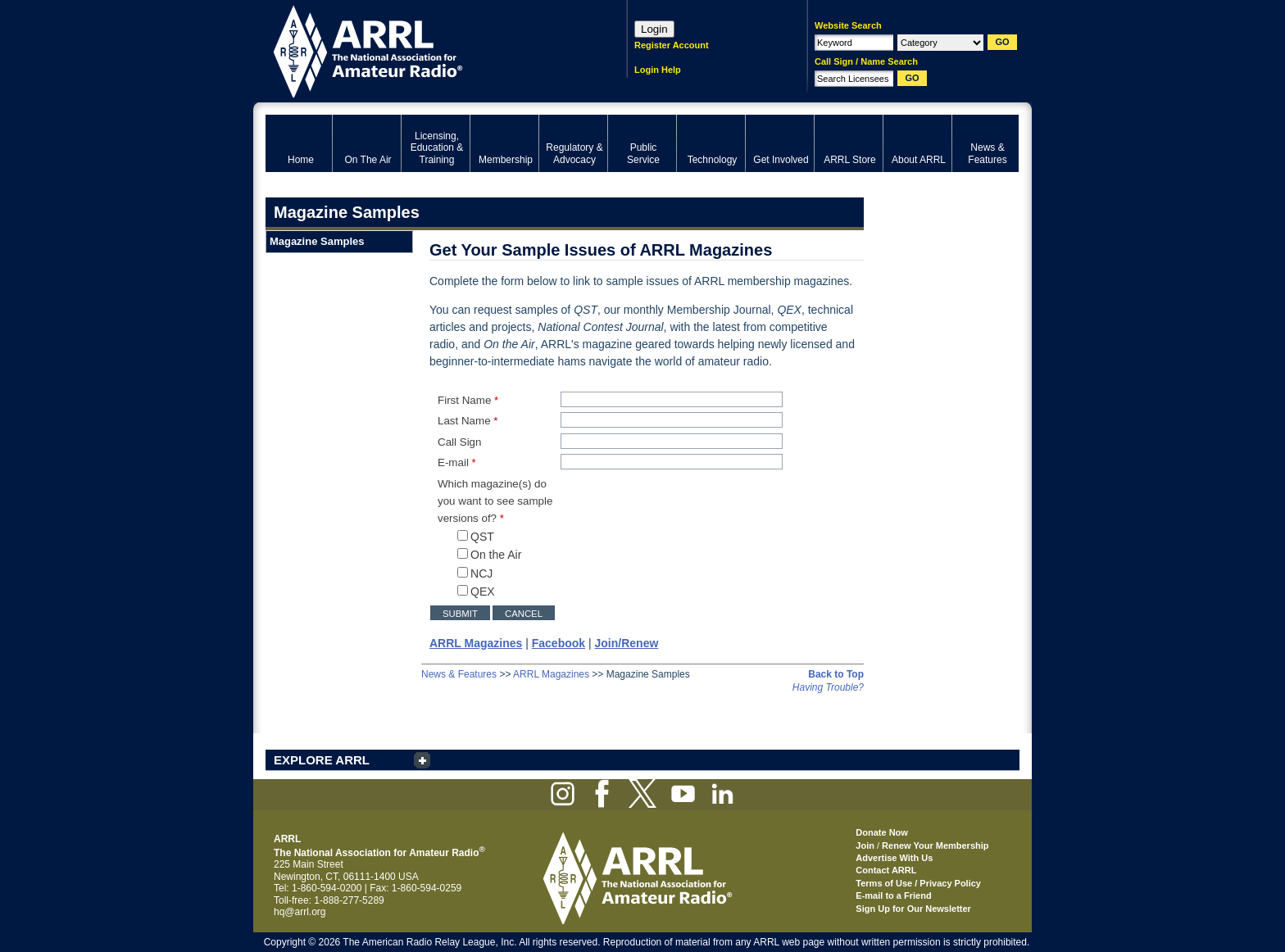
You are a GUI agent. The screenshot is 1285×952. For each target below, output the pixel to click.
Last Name (468, 421)
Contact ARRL (886, 870)
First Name (468, 400)
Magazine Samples (317, 241)
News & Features (459, 674)
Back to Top (836, 674)
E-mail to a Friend (893, 895)
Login (654, 29)
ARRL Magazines (551, 674)
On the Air (489, 554)
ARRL (425, 49)
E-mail (457, 462)
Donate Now (882, 832)
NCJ (475, 573)
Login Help (657, 70)
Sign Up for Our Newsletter (913, 908)
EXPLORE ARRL (322, 760)
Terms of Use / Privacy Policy (918, 883)
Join (865, 845)
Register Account (671, 45)
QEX (476, 591)
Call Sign (459, 442)
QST (475, 536)
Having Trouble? (828, 687)
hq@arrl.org (300, 912)
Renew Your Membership (935, 845)
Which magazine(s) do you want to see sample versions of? (495, 501)
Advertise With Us (894, 858)
